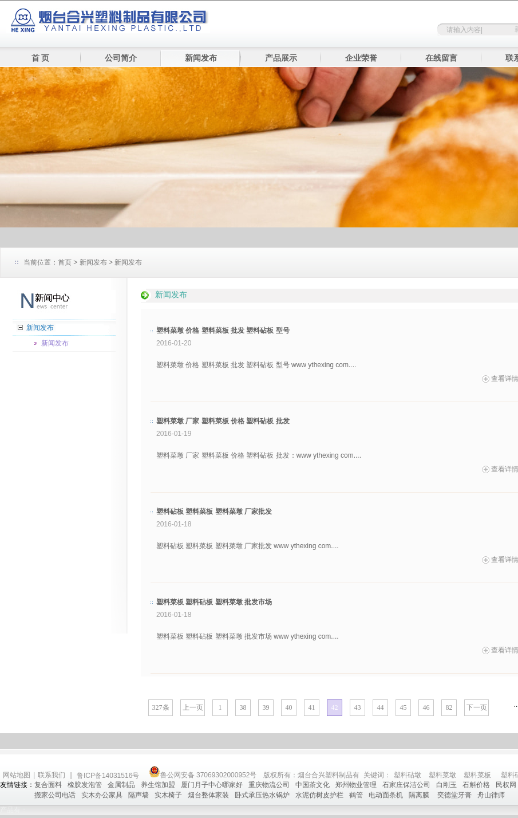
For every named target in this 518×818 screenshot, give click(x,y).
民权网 (506, 785)
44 (380, 707)
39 (266, 707)
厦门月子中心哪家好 (212, 785)
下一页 (476, 707)
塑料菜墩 (442, 775)
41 (312, 707)
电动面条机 (386, 795)
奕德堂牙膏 (454, 795)
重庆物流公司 (269, 785)
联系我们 (51, 775)
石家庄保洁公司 (406, 785)
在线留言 (441, 58)
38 (243, 707)
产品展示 (281, 58)
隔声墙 (138, 795)
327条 (160, 707)
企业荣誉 (361, 58)
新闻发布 (201, 58)
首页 (65, 262)
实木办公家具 (101, 795)
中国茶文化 (312, 785)
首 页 (40, 58)
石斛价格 (476, 785)
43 (357, 707)
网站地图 (16, 775)
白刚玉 (446, 785)
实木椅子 (168, 795)
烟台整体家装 (208, 795)
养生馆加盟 (158, 785)
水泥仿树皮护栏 (319, 795)
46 (426, 707)
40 (289, 707)
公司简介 (121, 58)
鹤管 (356, 795)
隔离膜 (420, 795)
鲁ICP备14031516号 (109, 776)
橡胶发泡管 (85, 785)
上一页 (193, 707)
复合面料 (48, 785)
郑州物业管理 (356, 785)
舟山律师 (491, 795)
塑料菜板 (477, 775)
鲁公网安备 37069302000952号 (203, 775)
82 (449, 707)
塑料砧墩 (407, 775)
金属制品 (121, 785)
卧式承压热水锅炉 (262, 795)
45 (403, 707)
